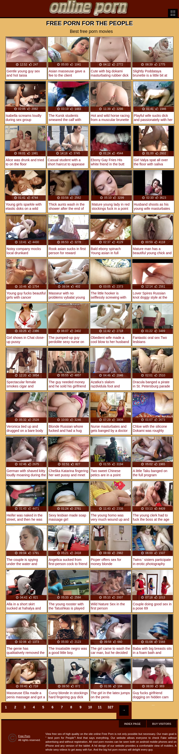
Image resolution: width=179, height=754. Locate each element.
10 (90, 707)
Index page (132, 723)
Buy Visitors (161, 723)
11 (100, 707)
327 (110, 707)
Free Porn (24, 736)
